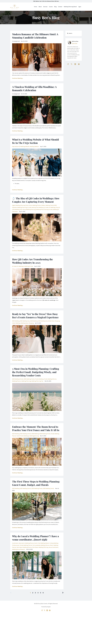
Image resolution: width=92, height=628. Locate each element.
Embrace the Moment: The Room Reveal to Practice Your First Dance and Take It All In (35, 437)
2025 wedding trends (17, 385)
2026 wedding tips (43, 327)
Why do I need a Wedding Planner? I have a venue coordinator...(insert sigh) (36, 551)
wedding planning (26, 387)
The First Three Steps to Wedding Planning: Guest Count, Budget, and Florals (33, 495)
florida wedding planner (50, 385)
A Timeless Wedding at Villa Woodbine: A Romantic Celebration (36, 88)
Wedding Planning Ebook (70, 6)
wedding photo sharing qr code (44, 213)
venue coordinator (53, 560)
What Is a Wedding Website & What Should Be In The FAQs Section (32, 141)
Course (51, 6)
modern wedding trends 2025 (49, 208)
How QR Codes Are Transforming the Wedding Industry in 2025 (34, 264)
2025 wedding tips (25, 327)
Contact (60, 6)
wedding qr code (28, 269)
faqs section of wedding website (20, 146)
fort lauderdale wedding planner (41, 558)
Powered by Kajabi (46, 620)
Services (45, 6)
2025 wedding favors (25, 501)
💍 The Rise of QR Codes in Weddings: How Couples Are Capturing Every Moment (34, 202)
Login (79, 6)
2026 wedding (34, 327)
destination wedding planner (26, 556)
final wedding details (43, 556)
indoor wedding (16, 329)
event (35, 556)
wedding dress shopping (27, 329)
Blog (55, 6)
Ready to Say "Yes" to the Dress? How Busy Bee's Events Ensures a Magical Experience (36, 321)
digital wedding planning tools (20, 208)
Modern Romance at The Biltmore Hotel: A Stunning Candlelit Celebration (36, 35)
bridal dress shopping (54, 327)
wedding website (34, 146)
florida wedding (39, 385)
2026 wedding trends (29, 385)
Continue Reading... (17, 78)
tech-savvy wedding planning (28, 213)
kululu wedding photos (35, 208)
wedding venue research (18, 562)
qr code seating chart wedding (35, 210)
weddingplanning (34, 445)
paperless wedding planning (19, 210)
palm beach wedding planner (24, 560)
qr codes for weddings (50, 210)
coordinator (15, 556)
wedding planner (16, 387)
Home (35, 6)
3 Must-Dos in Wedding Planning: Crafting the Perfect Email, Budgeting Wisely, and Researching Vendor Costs (34, 379)
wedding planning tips (37, 387)
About (40, 6)
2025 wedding (15, 327)
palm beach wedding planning (40, 560)
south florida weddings (23, 445)
